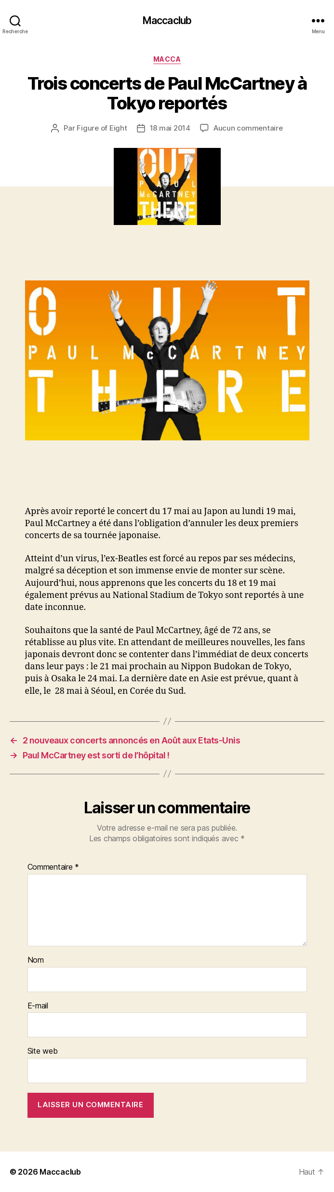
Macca (167, 59)
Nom (35, 960)
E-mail (37, 1006)
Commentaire (53, 867)
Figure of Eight (102, 127)
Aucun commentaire (248, 127)
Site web (42, 1051)
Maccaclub (167, 20)
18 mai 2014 (170, 127)
